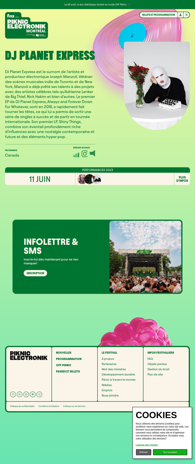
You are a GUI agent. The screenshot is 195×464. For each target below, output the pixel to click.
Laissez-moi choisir (147, 445)
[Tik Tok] (26, 439)
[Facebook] (13, 439)
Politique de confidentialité (22, 451)
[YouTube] (33, 439)
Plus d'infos (182, 223)
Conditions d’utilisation (48, 451)
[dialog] (162, 433)
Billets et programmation (158, 14)
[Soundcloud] (39, 439)
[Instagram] (19, 439)
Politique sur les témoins (74, 451)
